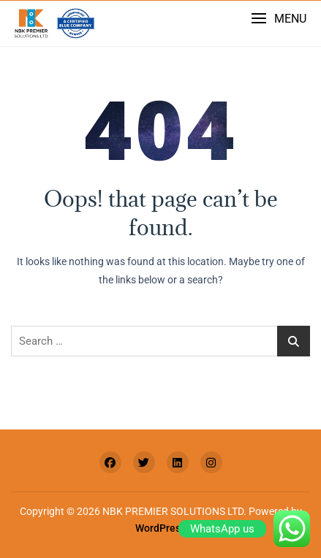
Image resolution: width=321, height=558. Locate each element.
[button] (278, 19)
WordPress (160, 528)
